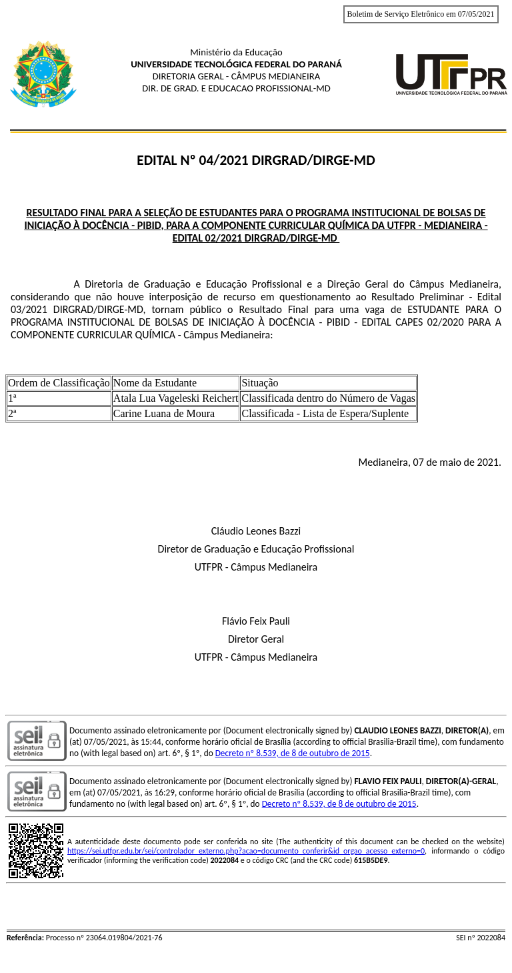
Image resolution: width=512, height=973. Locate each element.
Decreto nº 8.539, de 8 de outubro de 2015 (292, 753)
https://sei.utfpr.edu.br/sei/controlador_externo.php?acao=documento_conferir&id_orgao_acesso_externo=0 (246, 851)
